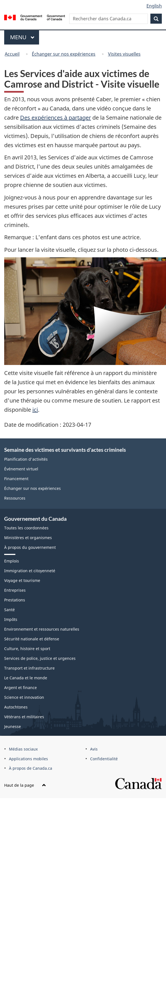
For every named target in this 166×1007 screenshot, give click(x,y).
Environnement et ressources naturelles (41, 629)
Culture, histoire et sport (27, 648)
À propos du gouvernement (30, 547)
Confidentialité (104, 758)
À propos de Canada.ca (30, 768)
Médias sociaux (23, 749)
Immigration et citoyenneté (29, 570)
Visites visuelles (124, 54)
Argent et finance (20, 687)
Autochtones (16, 707)
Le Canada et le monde (25, 677)
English (154, 6)
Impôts (10, 619)
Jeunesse (12, 726)
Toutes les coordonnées (26, 527)
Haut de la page (25, 785)
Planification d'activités (26, 459)
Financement (16, 478)
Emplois (11, 561)
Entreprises (15, 590)
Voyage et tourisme (22, 580)
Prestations (14, 600)
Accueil (12, 54)
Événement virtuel (21, 469)
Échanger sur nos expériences (63, 54)
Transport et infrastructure (29, 668)
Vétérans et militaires (24, 716)
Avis (94, 749)
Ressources (14, 498)
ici (35, 409)
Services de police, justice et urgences (40, 658)
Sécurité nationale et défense (31, 638)
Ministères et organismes (28, 537)
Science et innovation (24, 697)
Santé (9, 609)
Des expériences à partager (55, 117)
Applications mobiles (28, 758)
